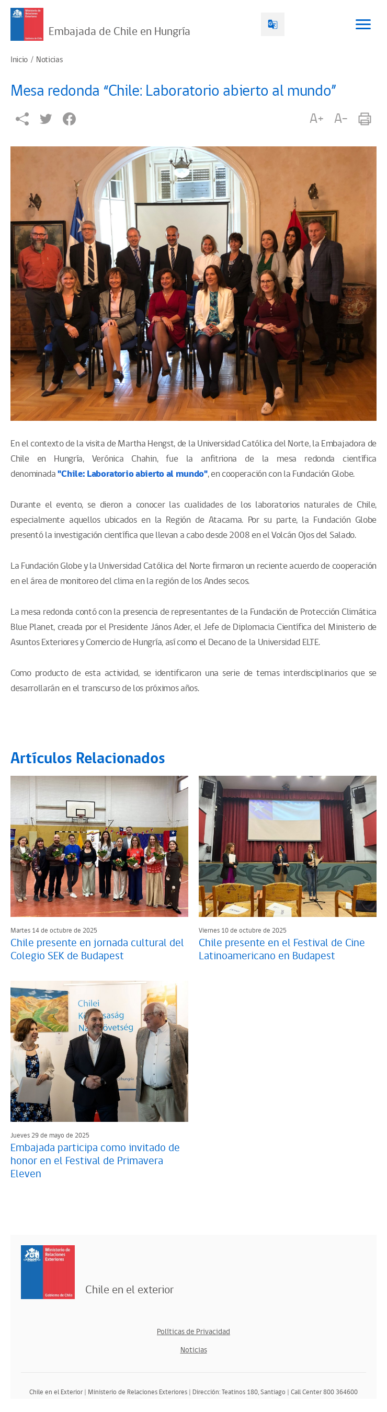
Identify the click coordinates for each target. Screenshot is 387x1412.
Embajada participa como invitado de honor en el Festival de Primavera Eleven (95, 1161)
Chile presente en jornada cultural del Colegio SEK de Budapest (97, 949)
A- (341, 119)
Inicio (19, 60)
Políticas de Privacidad (193, 1331)
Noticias (49, 60)
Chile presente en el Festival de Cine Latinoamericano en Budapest (282, 949)
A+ (316, 119)
